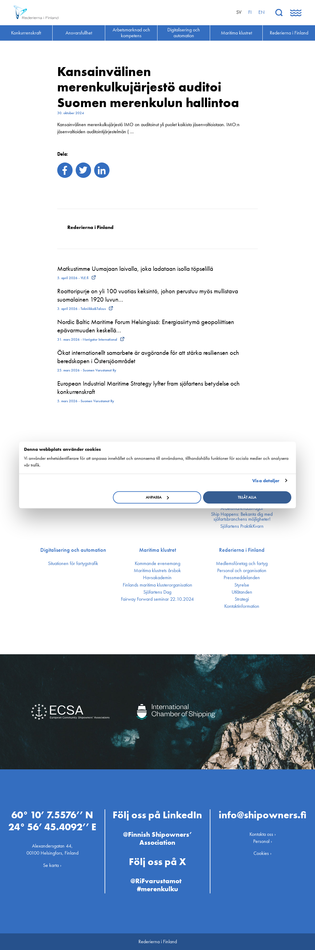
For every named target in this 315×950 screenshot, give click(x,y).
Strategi (242, 599)
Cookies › (262, 853)
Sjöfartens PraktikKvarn (242, 526)
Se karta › (52, 865)
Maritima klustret (157, 550)
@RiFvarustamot (155, 880)
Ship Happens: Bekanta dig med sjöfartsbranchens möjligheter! (242, 517)
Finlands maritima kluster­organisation (157, 585)
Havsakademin (157, 577)
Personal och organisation (241, 570)
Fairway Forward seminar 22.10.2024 (157, 599)
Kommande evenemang (157, 563)
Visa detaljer (265, 481)
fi (250, 12)
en (261, 12)
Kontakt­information (241, 606)
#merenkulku (157, 888)
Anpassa (157, 497)
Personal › (262, 841)
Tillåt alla (247, 497)
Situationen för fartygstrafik (73, 563)
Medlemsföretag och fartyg (242, 563)
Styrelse (241, 585)
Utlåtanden (242, 592)
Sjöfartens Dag (157, 592)
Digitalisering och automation (73, 550)
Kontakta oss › (262, 834)
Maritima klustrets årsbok (157, 570)
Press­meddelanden (242, 577)
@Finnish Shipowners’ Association (157, 838)
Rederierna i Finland (242, 550)
